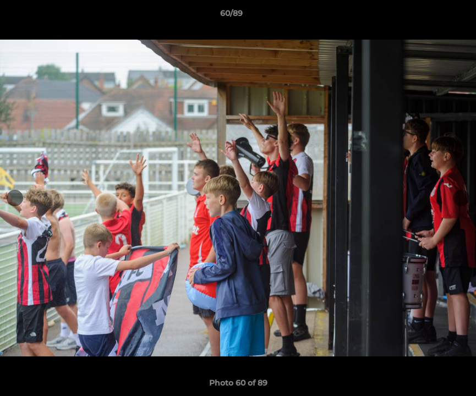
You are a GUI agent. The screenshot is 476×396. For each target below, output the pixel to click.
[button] (429, 16)
